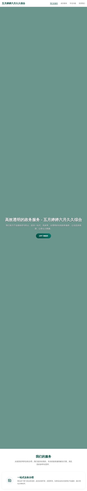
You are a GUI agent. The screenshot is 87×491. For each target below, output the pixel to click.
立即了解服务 (43, 236)
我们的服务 (54, 3)
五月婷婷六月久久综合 (13, 3)
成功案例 (64, 3)
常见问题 (73, 3)
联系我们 (82, 3)
